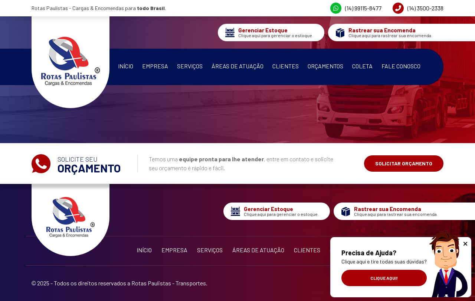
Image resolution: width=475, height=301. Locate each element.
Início (125, 65)
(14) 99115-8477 (355, 8)
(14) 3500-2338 (418, 8)
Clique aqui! (384, 278)
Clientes (285, 65)
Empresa (155, 65)
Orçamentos (325, 65)
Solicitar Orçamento (403, 163)
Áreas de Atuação (237, 65)
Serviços (190, 65)
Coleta (362, 65)
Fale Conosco (400, 65)
